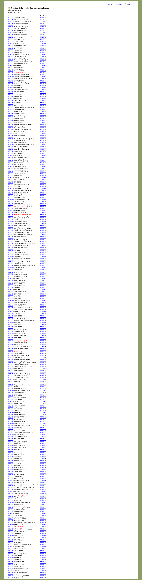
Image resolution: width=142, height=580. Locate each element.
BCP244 (10, 100)
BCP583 (10, 344)
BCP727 (10, 28)
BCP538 (10, 179)
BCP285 (10, 401)
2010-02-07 (43, 568)
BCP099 (10, 322)
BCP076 (10, 403)
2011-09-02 (43, 399)
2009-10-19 (43, 577)
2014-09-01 (43, 179)
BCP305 (10, 504)
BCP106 (10, 388)
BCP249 (10, 113)
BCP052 (10, 418)
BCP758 (10, 38)
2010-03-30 (43, 495)
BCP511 (10, 135)
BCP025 (10, 96)
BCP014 (10, 229)
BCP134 (10, 515)
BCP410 (10, 276)
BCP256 (10, 326)
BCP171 (10, 348)
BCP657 (10, 139)
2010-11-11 (43, 434)
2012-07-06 (43, 377)
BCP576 (10, 311)
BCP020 (10, 69)
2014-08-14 (43, 238)
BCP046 (10, 269)
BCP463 (10, 166)
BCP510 (10, 131)
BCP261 (10, 190)
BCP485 (10, 164)
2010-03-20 (43, 515)
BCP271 (10, 489)
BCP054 (10, 564)
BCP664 (10, 72)
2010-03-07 (43, 548)
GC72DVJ (120, 4)
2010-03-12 (43, 542)
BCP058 (10, 295)
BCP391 (10, 414)
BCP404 (10, 208)
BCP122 (10, 528)
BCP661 (10, 151)
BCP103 (10, 443)
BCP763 (10, 30)
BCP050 (10, 430)
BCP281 (10, 243)
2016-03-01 (43, 54)
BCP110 (10, 245)
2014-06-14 (43, 344)
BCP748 (10, 43)
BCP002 (10, 517)
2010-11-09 (43, 436)
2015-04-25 (43, 128)
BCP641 (10, 23)
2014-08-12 (43, 241)
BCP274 (10, 230)
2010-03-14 (43, 537)
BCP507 (10, 170)
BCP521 (10, 407)
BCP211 (10, 212)
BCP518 (10, 203)
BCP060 (10, 441)
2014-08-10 (43, 256)
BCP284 (10, 399)
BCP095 (10, 206)
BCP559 (10, 341)
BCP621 (10, 194)
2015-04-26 (43, 126)
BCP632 (10, 126)
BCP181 (10, 447)
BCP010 (10, 546)
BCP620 (10, 161)
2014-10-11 (43, 170)
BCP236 (10, 350)
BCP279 (10, 390)
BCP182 (10, 383)
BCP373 (10, 561)
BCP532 (10, 197)
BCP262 (10, 478)
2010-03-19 (43, 524)
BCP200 (10, 548)
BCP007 (10, 142)
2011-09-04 (43, 394)
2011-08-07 (43, 418)
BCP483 (10, 302)
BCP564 (10, 153)
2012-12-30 (43, 352)
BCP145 (10, 555)
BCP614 (10, 318)
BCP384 (10, 304)
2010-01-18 (43, 576)
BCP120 (10, 232)
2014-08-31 (43, 181)
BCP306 (10, 282)
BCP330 (10, 251)
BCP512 (10, 82)
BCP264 (10, 262)
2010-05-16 (43, 462)
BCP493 (10, 434)
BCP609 (10, 63)
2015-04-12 (43, 148)
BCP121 (10, 456)
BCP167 (10, 296)
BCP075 (10, 87)
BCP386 (10, 353)
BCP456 (10, 366)
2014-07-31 (43, 285)
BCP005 (10, 482)
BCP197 (10, 392)
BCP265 (10, 509)
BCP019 (10, 335)
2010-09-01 (43, 441)
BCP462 (10, 405)
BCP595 (10, 352)
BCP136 (10, 438)
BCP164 (10, 52)
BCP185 (10, 217)
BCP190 (10, 205)
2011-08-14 (43, 403)
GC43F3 (111, 4)
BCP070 (10, 124)
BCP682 (10, 56)
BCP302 (10, 539)
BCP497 (10, 247)
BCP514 (10, 210)
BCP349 (10, 317)
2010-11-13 (43, 429)
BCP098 (10, 531)
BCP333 (10, 570)
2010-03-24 (43, 508)
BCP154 (10, 419)
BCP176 (10, 50)
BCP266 (10, 429)
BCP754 (10, 36)
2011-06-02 (43, 425)
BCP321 (10, 467)
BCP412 (10, 284)
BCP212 (10, 263)
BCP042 (10, 293)
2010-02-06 (43, 570)
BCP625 (10, 140)
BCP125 (10, 357)
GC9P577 (130, 4)
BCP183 (10, 541)
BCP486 (10, 60)
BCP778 (10, 21)
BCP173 (10, 368)
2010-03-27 (43, 502)
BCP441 (10, 363)
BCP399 (10, 542)
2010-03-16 (43, 531)
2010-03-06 (43, 552)
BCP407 (10, 557)
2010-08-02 (43, 443)
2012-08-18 (43, 359)
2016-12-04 (43, 39)
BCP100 (10, 372)
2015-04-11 (43, 157)
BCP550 (10, 291)
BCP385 (10, 109)
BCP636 (10, 219)
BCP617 (10, 173)
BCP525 (10, 375)
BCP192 (10, 526)
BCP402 (10, 300)
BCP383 (10, 104)
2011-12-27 (43, 390)
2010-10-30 (43, 438)
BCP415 (10, 397)
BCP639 (10, 234)
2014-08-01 (43, 263)
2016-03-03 (43, 49)
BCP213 (10, 249)
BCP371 (10, 83)
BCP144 (10, 313)
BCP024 (10, 65)
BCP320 (10, 506)
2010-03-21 (43, 509)
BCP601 (10, 172)
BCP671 (10, 137)
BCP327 (10, 118)
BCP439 (10, 568)
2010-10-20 (43, 440)
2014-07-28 (43, 331)
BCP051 (10, 421)
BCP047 (10, 423)
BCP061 (10, 120)
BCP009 (10, 192)
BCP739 (10, 41)
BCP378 (10, 462)
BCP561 (10, 258)
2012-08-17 (43, 361)
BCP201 (10, 144)
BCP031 (10, 307)
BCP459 (10, 576)
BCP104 (10, 381)
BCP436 (10, 572)
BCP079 (10, 315)
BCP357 (10, 498)
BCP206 (10, 329)
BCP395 (10, 287)
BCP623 (10, 27)
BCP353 (10, 396)
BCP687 (10, 58)
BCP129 (10, 111)
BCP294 (10, 370)
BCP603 (10, 236)
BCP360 (10, 377)
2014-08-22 (43, 203)
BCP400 (10, 544)
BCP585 (10, 359)
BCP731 (10, 34)
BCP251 (10, 535)
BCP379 (10, 574)
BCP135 (10, 379)
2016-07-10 (43, 47)
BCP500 (10, 252)
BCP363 (10, 410)
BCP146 (10, 278)
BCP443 (10, 493)
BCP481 (10, 71)
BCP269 (10, 201)
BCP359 (10, 563)
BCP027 (10, 465)
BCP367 (10, 566)
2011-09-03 (43, 396)
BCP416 (10, 475)
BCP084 (10, 129)
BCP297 (10, 225)
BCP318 (10, 427)
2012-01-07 (43, 386)
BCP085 (10, 487)
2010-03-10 (43, 546)
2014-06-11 (43, 348)
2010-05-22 (43, 460)
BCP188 (10, 337)
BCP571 (10, 355)
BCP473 (10, 342)
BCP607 (10, 339)
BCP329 (10, 186)
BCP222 (10, 502)
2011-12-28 (43, 388)
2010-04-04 (43, 478)
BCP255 (10, 61)
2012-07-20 (43, 370)
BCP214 (10, 361)
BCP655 (10, 195)
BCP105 (10, 328)
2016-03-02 (43, 52)
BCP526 (10, 331)
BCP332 (10, 386)
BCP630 (10, 105)
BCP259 (10, 346)
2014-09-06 (43, 175)
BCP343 (10, 491)
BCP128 (10, 91)
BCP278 (10, 54)
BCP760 (10, 32)
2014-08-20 (43, 217)
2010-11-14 (43, 427)
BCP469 (10, 333)
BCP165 (10, 254)
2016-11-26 (43, 45)
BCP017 (10, 256)
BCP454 (10, 577)
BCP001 (10, 495)
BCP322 (10, 469)
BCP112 (10, 115)
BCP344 (10, 274)
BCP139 (10, 216)
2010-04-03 (43, 491)
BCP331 (10, 524)
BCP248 (10, 117)
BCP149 (10, 94)
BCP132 (10, 309)
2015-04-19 (43, 142)
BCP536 (10, 150)
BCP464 (10, 436)
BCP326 (10, 471)
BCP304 (10, 464)
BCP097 (10, 221)
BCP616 (10, 133)
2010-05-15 (43, 469)
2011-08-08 (43, 414)
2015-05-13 (43, 76)
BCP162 (10, 76)
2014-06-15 (43, 339)
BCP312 (10, 175)
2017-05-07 (43, 19)
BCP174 (10, 289)
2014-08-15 (43, 232)
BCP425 (10, 260)
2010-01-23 (43, 572)
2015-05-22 (43, 58)
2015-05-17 (43, 60)
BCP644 (10, 148)
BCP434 (10, 177)
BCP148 (10, 511)
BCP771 (10, 25)
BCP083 (10, 432)
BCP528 (10, 128)
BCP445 (10, 550)
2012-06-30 (43, 383)
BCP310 (10, 451)
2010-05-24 (43, 452)
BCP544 (10, 89)
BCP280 (10, 460)
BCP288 (10, 530)
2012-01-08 (43, 385)
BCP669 (10, 102)
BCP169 (10, 227)
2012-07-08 (43, 372)
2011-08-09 (43, 408)
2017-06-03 (43, 17)
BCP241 (10, 265)
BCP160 (10, 188)
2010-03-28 (43, 498)
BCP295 (10, 181)
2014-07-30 (43, 302)
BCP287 (10, 280)
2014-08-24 (43, 195)
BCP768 (10, 19)
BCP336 (10, 486)
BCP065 (10, 223)
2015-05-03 (43, 107)
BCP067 (10, 241)
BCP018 (10, 440)
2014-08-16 (43, 230)
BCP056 (10, 408)
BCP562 (10, 45)
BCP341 (10, 445)
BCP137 (10, 412)
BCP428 (10, 214)
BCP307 (10, 553)
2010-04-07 (43, 476)
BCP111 (10, 93)
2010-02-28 (43, 553)
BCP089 (10, 199)
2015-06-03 (43, 56)
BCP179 (10, 497)
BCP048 (10, 458)
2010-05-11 (43, 471)
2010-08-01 (43, 445)
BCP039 (10, 107)
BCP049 (10, 47)
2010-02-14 (43, 564)
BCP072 (10, 184)
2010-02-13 (43, 566)
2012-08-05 (43, 363)
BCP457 (10, 285)
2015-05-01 (43, 118)
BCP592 (10, 159)
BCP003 (10, 513)
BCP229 (10, 452)
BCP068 (10, 559)
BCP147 (10, 533)
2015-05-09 (43, 80)
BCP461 (10, 508)
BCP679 (10, 168)
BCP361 (10, 183)
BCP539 (10, 146)
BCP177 (10, 80)
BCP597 (10, 162)
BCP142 (10, 78)
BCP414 (10, 473)
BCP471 (10, 74)
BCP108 (10, 476)
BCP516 (10, 155)
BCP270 (10, 273)
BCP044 (10, 271)
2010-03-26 (43, 506)
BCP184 (10, 500)
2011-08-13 (43, 405)
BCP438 (10, 522)
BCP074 (10, 425)
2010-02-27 (43, 563)
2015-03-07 (43, 166)
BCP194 (10, 519)
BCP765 (10, 17)
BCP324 (10, 98)
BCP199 (10, 416)
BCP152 (10, 449)
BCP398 (10, 385)
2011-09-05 (43, 392)
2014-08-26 (43, 184)
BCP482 (10, 394)
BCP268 (10, 320)
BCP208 (10, 364)
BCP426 (10, 480)
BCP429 (10, 552)
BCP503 (10, 240)
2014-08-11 (43, 254)
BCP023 (10, 67)
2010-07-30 (43, 449)
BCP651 (10, 238)
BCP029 (10, 324)
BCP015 (10, 374)
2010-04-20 (43, 473)
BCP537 (10, 157)
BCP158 (10, 537)
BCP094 (10, 85)
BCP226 (10, 122)
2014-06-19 (43, 337)
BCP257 (10, 484)
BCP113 (10, 298)
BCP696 (10, 39)
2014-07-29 (43, 329)
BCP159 (10, 49)
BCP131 (10, 520)
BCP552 (10, 267)
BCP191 (10, 306)
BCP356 (10, 454)
